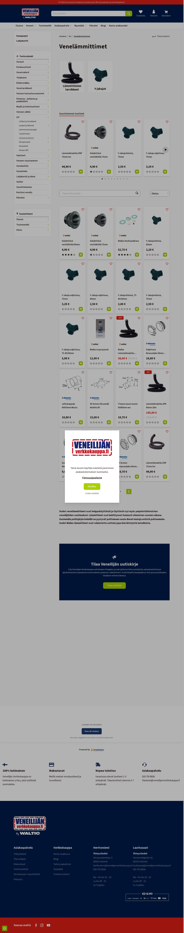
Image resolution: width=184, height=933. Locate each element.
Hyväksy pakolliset (92, 493)
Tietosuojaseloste (92, 478)
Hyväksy (92, 486)
